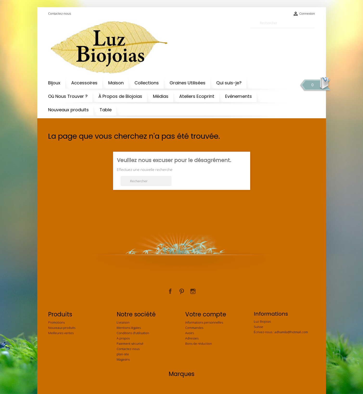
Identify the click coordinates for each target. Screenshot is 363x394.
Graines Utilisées (187, 83)
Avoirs (189, 333)
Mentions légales (129, 327)
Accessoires (84, 83)
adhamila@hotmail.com (291, 332)
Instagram (193, 291)
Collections (146, 83)
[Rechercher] (282, 23)
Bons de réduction (198, 343)
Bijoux (54, 83)
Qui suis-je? (229, 83)
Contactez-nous (59, 13)
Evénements (238, 96)
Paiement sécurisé (130, 343)
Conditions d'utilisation (133, 333)
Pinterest (181, 291)
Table (106, 110)
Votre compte (205, 314)
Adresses (191, 338)
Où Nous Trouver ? (68, 96)
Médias (160, 96)
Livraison (123, 322)
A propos (123, 338)
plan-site (123, 354)
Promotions (56, 322)
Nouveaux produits (68, 110)
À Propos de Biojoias (120, 96)
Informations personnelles (204, 322)
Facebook (170, 291)
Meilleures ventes (61, 333)
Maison (116, 83)
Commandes (194, 327)
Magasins (123, 359)
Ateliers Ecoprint (196, 96)
